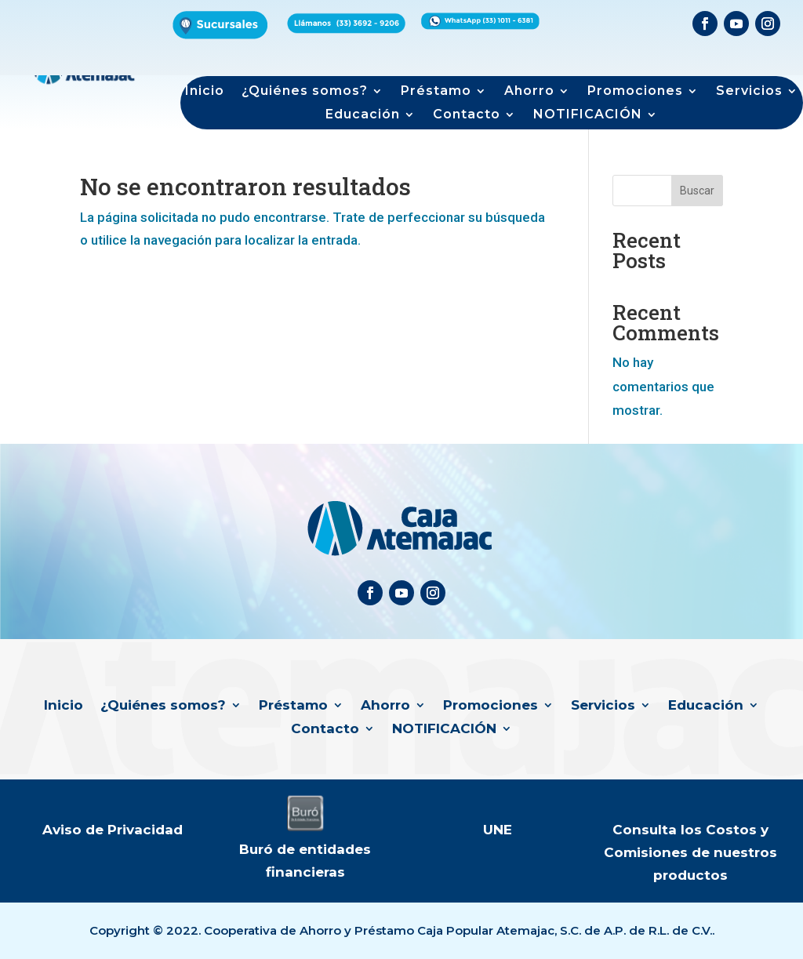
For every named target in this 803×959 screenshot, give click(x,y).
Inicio (204, 91)
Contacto (466, 115)
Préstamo (436, 91)
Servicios (749, 91)
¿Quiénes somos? (305, 91)
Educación (362, 115)
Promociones (635, 91)
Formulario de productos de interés (602, 46)
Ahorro (529, 91)
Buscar (697, 190)
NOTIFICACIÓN (587, 115)
